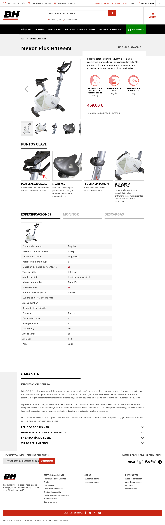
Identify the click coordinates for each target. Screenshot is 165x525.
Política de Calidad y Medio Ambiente (51, 520)
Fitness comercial (92, 482)
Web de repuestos (133, 482)
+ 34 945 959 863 (70, 19)
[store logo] (11, 15)
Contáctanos (49, 485)
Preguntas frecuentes (53, 488)
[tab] (40, 215)
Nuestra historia (91, 478)
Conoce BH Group (101, 3)
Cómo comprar (50, 502)
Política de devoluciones (55, 478)
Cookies (28, 520)
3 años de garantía (52, 492)
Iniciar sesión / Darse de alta (56, 495)
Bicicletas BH (131, 488)
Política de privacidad (12, 520)
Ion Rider (129, 485)
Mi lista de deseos (120, 3)
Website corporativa (134, 478)
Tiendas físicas (50, 498)
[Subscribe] (47, 461)
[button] (160, 3)
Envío (46, 482)
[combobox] (77, 13)
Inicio (23, 39)
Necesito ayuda (55, 19)
